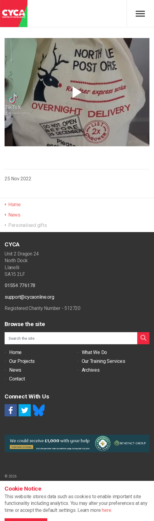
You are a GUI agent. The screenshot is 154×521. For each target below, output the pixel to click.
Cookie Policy (15, 488)
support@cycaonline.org (29, 297)
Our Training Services (103, 361)
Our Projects (22, 361)
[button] (143, 338)
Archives (91, 370)
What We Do (94, 352)
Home (15, 352)
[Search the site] (77, 338)
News (15, 370)
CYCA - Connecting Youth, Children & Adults (13, 13)
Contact (17, 379)
